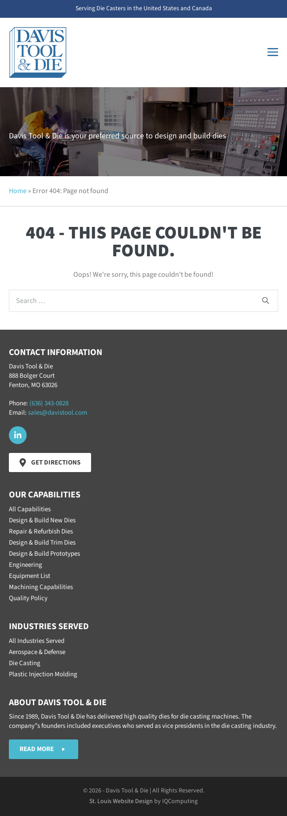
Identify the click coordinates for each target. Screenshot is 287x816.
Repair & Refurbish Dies (41, 531)
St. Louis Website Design (121, 801)
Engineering (25, 565)
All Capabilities (30, 509)
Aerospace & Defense (37, 652)
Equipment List (29, 576)
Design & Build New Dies (42, 520)
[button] (18, 435)
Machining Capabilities (41, 587)
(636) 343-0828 (48, 403)
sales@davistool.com (57, 412)
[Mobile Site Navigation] (272, 52)
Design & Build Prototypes (44, 553)
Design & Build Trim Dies (42, 542)
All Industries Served (36, 641)
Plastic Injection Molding (43, 674)
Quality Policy (28, 598)
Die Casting (24, 663)
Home (18, 191)
